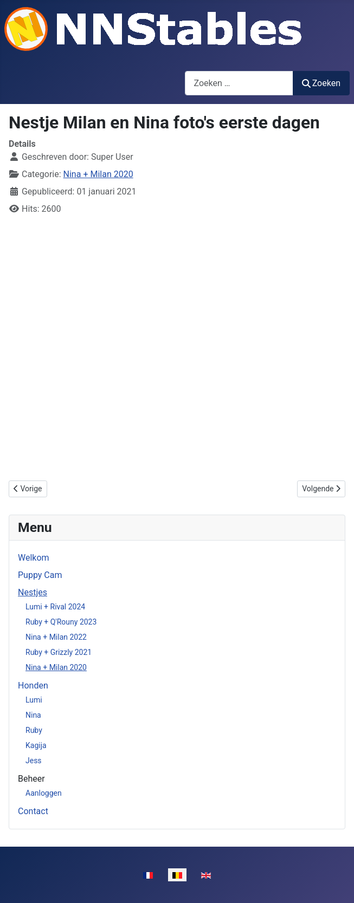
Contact (33, 811)
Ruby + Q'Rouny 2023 (60, 622)
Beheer (31, 779)
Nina (33, 715)
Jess (33, 760)
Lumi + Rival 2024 (55, 606)
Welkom (33, 558)
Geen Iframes (177, 346)
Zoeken (321, 83)
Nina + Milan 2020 (56, 667)
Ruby (33, 730)
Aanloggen (43, 793)
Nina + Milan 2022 (56, 637)
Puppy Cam (40, 575)
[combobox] (239, 83)
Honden (33, 685)
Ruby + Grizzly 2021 (58, 652)
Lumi (33, 700)
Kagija (36, 745)
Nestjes (32, 592)
